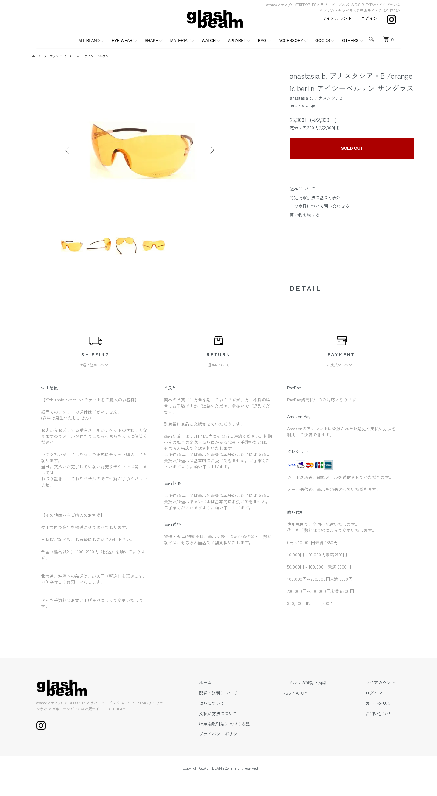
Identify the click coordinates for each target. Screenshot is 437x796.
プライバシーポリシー (248, 739)
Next (210, 150)
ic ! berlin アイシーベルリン (96, 55)
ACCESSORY (291, 40)
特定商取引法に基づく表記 (315, 197)
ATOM (324, 698)
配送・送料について (246, 698)
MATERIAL (180, 40)
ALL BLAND (89, 40)
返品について (302, 189)
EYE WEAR (122, 40)
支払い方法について (246, 718)
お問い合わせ (383, 718)
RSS (309, 698)
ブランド (58, 55)
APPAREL (237, 40)
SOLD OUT (352, 148)
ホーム (37, 55)
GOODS (322, 40)
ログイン (369, 18)
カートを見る (383, 708)
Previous (68, 150)
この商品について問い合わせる (319, 206)
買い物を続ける (305, 215)
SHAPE (151, 40)
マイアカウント (337, 18)
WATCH (209, 40)
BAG (262, 40)
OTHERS (350, 40)
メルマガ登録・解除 (324, 687)
